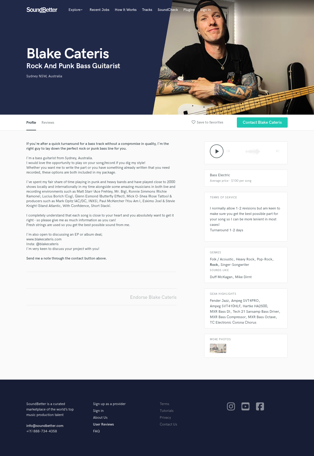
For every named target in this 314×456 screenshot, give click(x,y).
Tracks (147, 10)
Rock (214, 265)
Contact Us (168, 424)
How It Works (126, 10)
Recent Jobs (99, 10)
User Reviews (103, 424)
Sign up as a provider (109, 404)
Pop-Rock (264, 259)
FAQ (96, 431)
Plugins (189, 10)
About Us (100, 418)
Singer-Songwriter (235, 265)
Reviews (48, 123)
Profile (31, 123)
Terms (164, 404)
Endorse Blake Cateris (153, 297)
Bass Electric (220, 175)
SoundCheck (168, 10)
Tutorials (167, 411)
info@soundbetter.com (44, 426)
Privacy (165, 418)
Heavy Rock (245, 259)
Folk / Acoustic (221, 259)
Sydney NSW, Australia (44, 76)
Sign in (205, 10)
